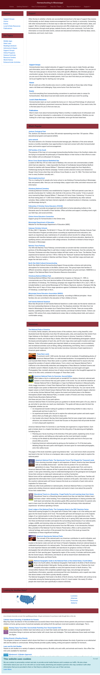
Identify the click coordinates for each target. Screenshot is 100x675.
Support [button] (86, 7)
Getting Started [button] (22, 7)
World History (8, 60)
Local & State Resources (37, 100)
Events (31, 91)
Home (11, 7)
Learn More (7, 669)
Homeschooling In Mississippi (50, 3)
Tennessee (74, 600)
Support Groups (34, 65)
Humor (31, 83)
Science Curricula (10, 55)
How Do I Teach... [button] (56, 7)
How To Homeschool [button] (39, 7)
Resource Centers (10, 57)
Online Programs (9, 53)
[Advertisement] (62, 48)
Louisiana (74, 596)
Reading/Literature (10, 46)
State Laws (7, 43)
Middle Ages (8, 41)
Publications (33, 110)
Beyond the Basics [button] (73, 7)
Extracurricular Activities (12, 62)
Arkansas (74, 598)
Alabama (74, 603)
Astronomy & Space (10, 48)
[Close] (95, 658)
